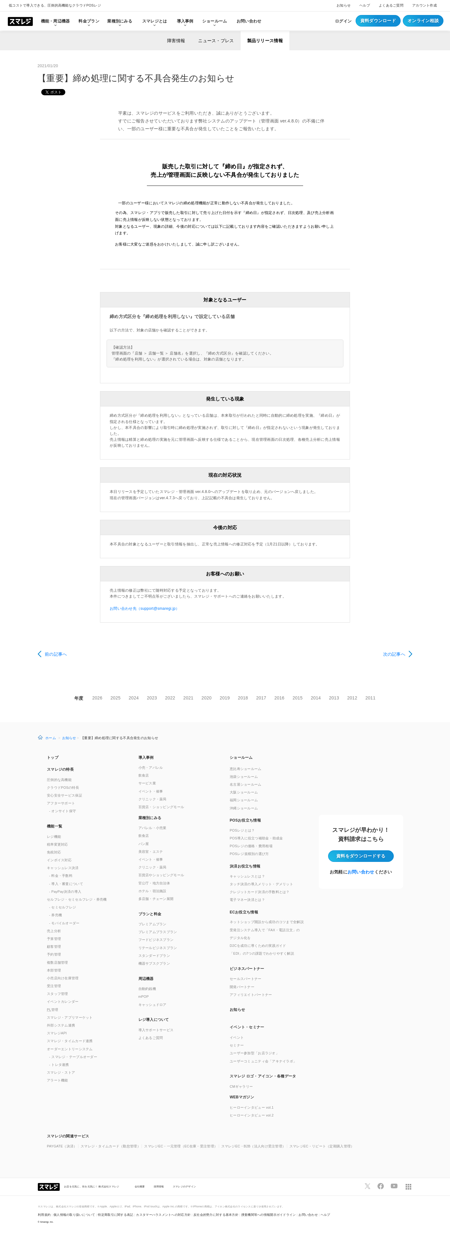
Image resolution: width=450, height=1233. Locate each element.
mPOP (143, 996)
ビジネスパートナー (247, 969)
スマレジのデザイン (184, 1186)
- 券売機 (55, 915)
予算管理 (54, 939)
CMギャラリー (241, 1086)
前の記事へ (56, 654)
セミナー (237, 1045)
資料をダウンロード (360, 855)
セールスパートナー (246, 979)
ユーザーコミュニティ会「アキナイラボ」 (263, 1061)
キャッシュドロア (152, 1005)
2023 (152, 697)
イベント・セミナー (247, 1027)
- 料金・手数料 (60, 876)
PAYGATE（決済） (62, 1146)
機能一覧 (54, 826)
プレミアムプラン (152, 924)
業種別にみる (150, 818)
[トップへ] (20, 21)
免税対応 (54, 852)
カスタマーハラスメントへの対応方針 (163, 1214)
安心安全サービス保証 (64, 795)
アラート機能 (57, 1080)
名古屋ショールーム (246, 784)
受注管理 (54, 986)
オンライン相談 (423, 20)
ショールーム (214, 21)
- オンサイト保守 (62, 811)
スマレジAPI (57, 1033)
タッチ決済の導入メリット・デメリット (261, 884)
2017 (261, 697)
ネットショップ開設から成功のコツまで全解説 (267, 922)
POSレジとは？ (242, 830)
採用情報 (159, 1186)
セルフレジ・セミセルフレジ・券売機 (77, 899)
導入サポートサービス (156, 1030)
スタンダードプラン (154, 955)
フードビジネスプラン (156, 940)
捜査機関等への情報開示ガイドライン (268, 1214)
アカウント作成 (424, 5)
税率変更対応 (57, 844)
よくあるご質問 (391, 5)
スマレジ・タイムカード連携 (70, 1041)
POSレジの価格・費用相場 (251, 846)
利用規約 (44, 1214)
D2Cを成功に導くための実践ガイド (258, 945)
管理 (52, 1010)
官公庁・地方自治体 (154, 883)
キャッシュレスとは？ (247, 876)
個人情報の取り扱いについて (74, 1214)
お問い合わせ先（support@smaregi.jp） (144, 608)
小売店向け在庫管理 (63, 978)
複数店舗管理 (57, 962)
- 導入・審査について (66, 884)
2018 (243, 697)
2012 (352, 697)
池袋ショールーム (244, 776)
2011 (370, 697)
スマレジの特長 (60, 769)
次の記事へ (394, 654)
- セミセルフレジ (62, 907)
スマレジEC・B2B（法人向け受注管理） (253, 1146)
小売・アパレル (150, 767)
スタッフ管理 (57, 994)
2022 (170, 697)
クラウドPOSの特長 (63, 787)
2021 (188, 697)
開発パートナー (242, 987)
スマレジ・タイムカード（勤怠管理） (111, 1146)
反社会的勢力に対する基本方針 (215, 1214)
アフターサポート (61, 803)
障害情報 (176, 40)
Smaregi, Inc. (47, 1222)
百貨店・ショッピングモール (161, 807)
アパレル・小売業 (152, 828)
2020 (207, 697)
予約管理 (54, 954)
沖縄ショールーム (244, 808)
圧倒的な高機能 (59, 780)
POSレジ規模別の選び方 (249, 854)
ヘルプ (364, 5)
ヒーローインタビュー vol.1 (252, 1107)
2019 (225, 697)
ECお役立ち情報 (244, 912)
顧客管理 (54, 946)
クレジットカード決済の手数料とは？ (260, 892)
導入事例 (146, 757)
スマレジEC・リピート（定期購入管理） (321, 1146)
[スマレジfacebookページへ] (381, 1186)
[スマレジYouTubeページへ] (394, 1186)
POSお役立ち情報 (245, 820)
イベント (237, 1037)
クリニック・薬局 (152, 799)
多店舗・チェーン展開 (156, 899)
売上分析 (54, 931)
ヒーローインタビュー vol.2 (252, 1115)
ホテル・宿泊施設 (152, 891)
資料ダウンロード (378, 20)
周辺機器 (146, 979)
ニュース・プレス (216, 40)
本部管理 (54, 970)
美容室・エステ (150, 851)
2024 (134, 697)
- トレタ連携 (59, 1064)
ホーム (50, 738)
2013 (334, 697)
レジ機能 (54, 836)
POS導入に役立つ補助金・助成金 (256, 838)
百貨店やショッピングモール (161, 875)
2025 (116, 697)
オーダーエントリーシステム (70, 1049)
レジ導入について (153, 1019)
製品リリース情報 (265, 40)
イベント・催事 (150, 791)
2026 (97, 697)
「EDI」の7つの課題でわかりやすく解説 (262, 953)
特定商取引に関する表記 (115, 1214)
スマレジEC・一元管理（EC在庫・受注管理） (181, 1146)
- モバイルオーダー (64, 923)
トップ (52, 757)
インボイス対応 (59, 860)
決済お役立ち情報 (245, 866)
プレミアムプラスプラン (157, 932)
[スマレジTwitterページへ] (367, 1186)
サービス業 (147, 783)
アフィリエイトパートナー (251, 995)
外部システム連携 (61, 1025)
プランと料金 (150, 914)
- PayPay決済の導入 (65, 891)
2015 (297, 697)
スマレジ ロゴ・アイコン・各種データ (263, 1076)
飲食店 (143, 775)
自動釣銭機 (147, 989)
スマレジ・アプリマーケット (70, 1017)
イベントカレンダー (63, 1001)
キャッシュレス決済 (63, 868)
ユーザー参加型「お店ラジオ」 (254, 1053)
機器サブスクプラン (154, 963)
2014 (316, 697)
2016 (279, 697)
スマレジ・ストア (61, 1072)
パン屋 (143, 844)
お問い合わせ (249, 21)
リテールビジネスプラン (157, 948)
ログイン (343, 21)
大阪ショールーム (244, 792)
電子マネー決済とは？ (247, 900)
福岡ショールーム (244, 800)
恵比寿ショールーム (246, 769)
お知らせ (344, 5)
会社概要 (140, 1186)
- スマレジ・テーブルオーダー (73, 1057)
